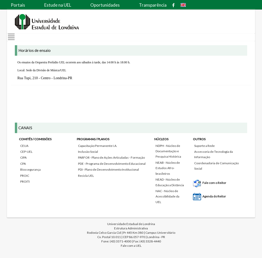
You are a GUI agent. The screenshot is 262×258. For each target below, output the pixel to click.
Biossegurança (30, 169)
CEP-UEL (26, 152)
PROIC (24, 176)
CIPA (23, 157)
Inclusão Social (88, 152)
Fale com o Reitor (214, 183)
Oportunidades (105, 5)
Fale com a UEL (131, 246)
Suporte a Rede (204, 146)
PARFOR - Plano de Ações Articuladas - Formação (111, 157)
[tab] (131, 167)
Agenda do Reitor (214, 196)
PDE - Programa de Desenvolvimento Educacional (112, 164)
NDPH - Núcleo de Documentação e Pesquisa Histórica (168, 151)
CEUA (24, 146)
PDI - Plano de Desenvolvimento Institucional (108, 169)
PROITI (25, 181)
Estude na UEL (57, 5)
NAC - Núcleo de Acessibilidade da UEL (167, 196)
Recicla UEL (86, 176)
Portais (18, 5)
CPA (23, 164)
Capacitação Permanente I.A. (97, 146)
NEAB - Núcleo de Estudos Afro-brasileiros (168, 168)
